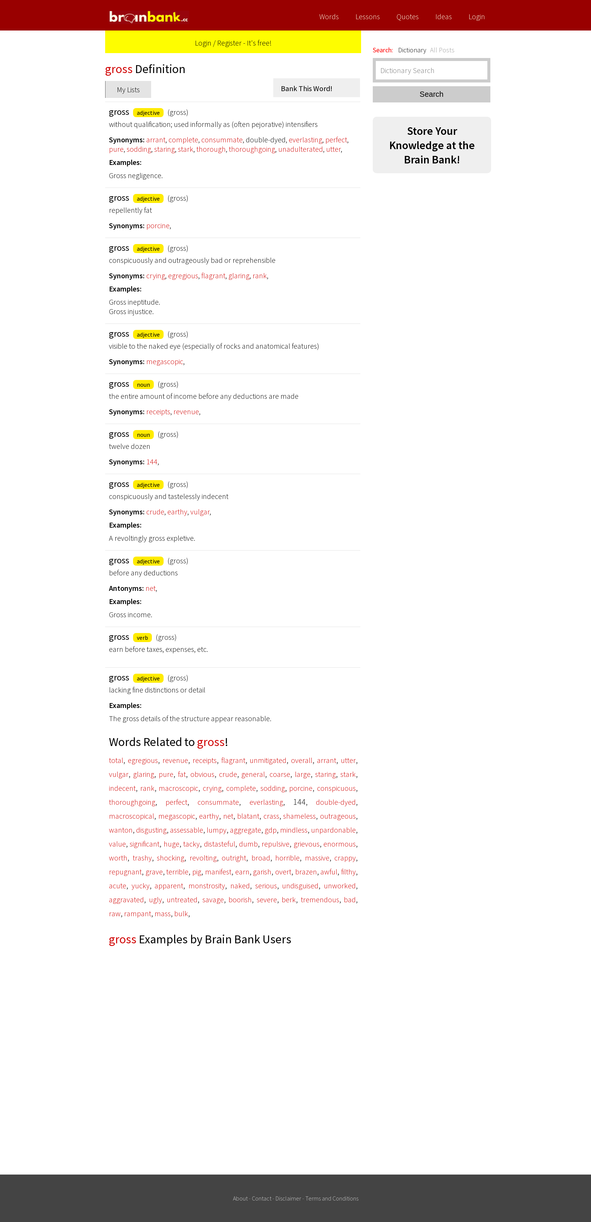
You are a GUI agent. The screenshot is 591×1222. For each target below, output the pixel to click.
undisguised (300, 885)
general (253, 774)
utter (333, 149)
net (150, 588)
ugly (155, 899)
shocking (170, 857)
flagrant (213, 275)
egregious (183, 275)
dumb (248, 843)
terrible (177, 871)
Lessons (367, 16)
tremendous (320, 899)
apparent (169, 885)
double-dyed (336, 802)
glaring (239, 275)
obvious (202, 774)
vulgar (200, 511)
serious (266, 885)
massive (317, 857)
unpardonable (333, 829)
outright (234, 857)
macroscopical (131, 816)
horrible (287, 857)
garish (262, 871)
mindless (294, 829)
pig (196, 871)
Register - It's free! (244, 42)
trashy (142, 857)
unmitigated (268, 760)
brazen (306, 871)
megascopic (164, 361)
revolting (203, 857)
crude (155, 511)
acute (117, 885)
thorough (211, 149)
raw (115, 913)
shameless (299, 816)
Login (477, 16)
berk (289, 899)
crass (271, 816)
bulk (181, 913)
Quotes (408, 16)
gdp (271, 829)
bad (350, 899)
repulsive (275, 843)
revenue (186, 411)
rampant (137, 913)
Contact (261, 1198)
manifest (218, 871)
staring (164, 149)
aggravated (126, 899)
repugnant (125, 871)
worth (118, 857)
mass (163, 913)
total (116, 760)
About (240, 1198)
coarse (279, 774)
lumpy (217, 829)
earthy (177, 511)
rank (260, 275)
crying (155, 275)
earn (242, 871)
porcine (158, 225)
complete (183, 139)
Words (329, 16)
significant (144, 843)
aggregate (245, 829)
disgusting (151, 829)
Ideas (443, 16)
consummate (222, 139)
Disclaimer (288, 1198)
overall (301, 760)
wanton (121, 829)
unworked (340, 885)
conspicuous (336, 788)
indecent (122, 788)
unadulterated (300, 149)
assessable (186, 829)
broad (260, 857)
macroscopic (178, 788)
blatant (248, 816)
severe (267, 899)
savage (213, 899)
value (117, 843)
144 (152, 461)
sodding (139, 149)
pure (116, 149)
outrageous (338, 816)
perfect (336, 139)
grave (154, 871)
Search (431, 94)
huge (171, 843)
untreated (182, 899)
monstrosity (206, 885)
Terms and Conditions (331, 1198)
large (303, 774)
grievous (307, 843)
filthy (348, 871)
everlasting (305, 139)
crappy (345, 857)
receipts (158, 411)
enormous (339, 843)
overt (283, 871)
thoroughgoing (252, 149)
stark (185, 149)
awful (328, 871)
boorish (240, 899)
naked (240, 885)
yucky (141, 885)
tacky (191, 843)
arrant (155, 139)
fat (182, 774)
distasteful (219, 843)
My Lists (128, 89)
